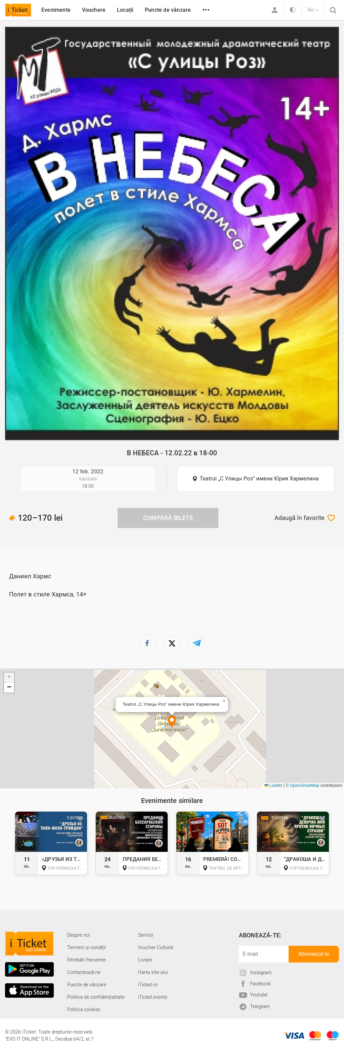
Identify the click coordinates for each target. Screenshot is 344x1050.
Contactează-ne (83, 972)
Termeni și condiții (86, 947)
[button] (172, 722)
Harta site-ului (153, 972)
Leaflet (273, 785)
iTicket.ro (148, 984)
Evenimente (56, 10)
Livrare (145, 959)
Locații (125, 10)
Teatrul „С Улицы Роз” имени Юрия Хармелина (259, 478)
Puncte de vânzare (168, 10)
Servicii (145, 935)
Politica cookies (83, 1009)
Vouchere (94, 10)
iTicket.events (152, 997)
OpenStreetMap (304, 785)
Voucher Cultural (155, 947)
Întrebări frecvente (86, 959)
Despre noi (78, 935)
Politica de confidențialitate (96, 997)
